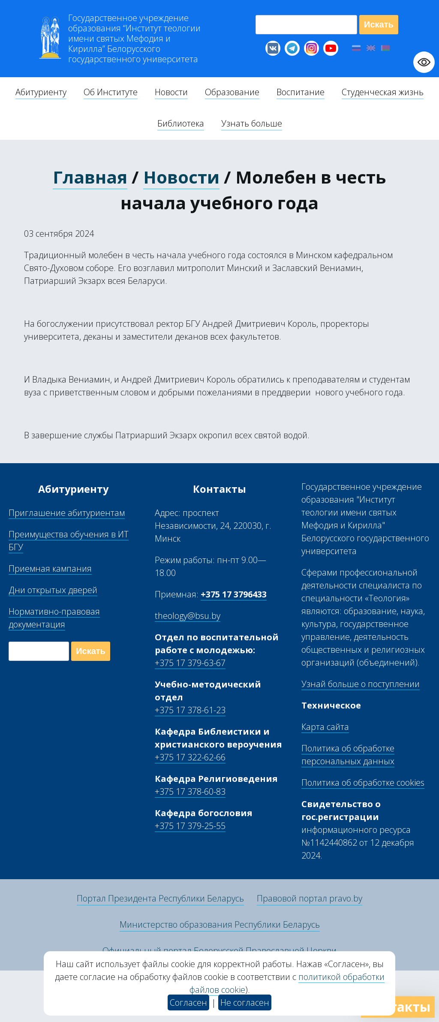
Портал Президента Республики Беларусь (160, 898)
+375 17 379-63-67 (190, 663)
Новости (181, 177)
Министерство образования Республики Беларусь (220, 924)
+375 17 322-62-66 (190, 757)
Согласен (188, 1002)
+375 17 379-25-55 (190, 826)
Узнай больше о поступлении (360, 684)
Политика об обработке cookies (362, 782)
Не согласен (244, 1002)
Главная (90, 177)
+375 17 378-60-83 (190, 791)
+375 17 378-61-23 (190, 710)
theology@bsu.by (187, 615)
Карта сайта (325, 727)
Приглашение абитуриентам (67, 513)
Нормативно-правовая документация (54, 618)
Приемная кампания (50, 568)
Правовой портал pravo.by (309, 898)
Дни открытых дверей (53, 590)
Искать (379, 24)
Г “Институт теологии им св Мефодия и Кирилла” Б (134, 38)
